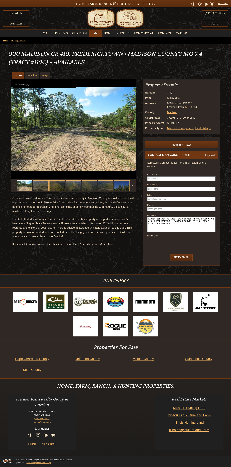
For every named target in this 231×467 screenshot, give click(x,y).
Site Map (32, 444)
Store (214, 23)
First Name (151, 174)
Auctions (16, 23)
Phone (149, 205)
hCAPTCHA (152, 235)
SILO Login (223, 3)
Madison (172, 112)
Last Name (151, 184)
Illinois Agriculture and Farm (189, 430)
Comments (151, 215)
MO (187, 107)
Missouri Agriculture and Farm (189, 415)
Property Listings (18, 41)
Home (5, 41)
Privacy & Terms (48, 444)
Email (149, 195)
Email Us (16, 13)
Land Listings (203, 128)
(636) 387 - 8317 (215, 13)
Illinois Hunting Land (189, 423)
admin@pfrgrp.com (42, 422)
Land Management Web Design (39, 463)
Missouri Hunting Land (180, 128)
